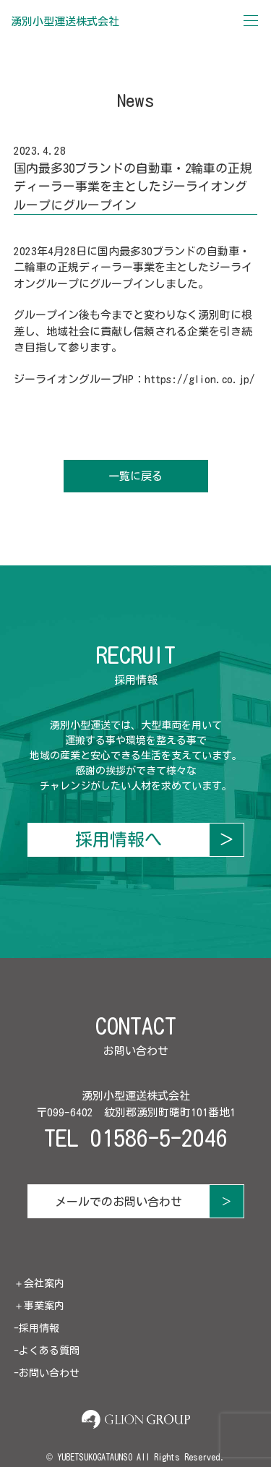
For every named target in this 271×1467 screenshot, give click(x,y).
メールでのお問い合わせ (118, 1201)
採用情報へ (118, 839)
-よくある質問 (46, 1351)
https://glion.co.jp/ (200, 379)
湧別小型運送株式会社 (65, 21)
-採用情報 (36, 1328)
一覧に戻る (135, 476)
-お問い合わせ (46, 1373)
